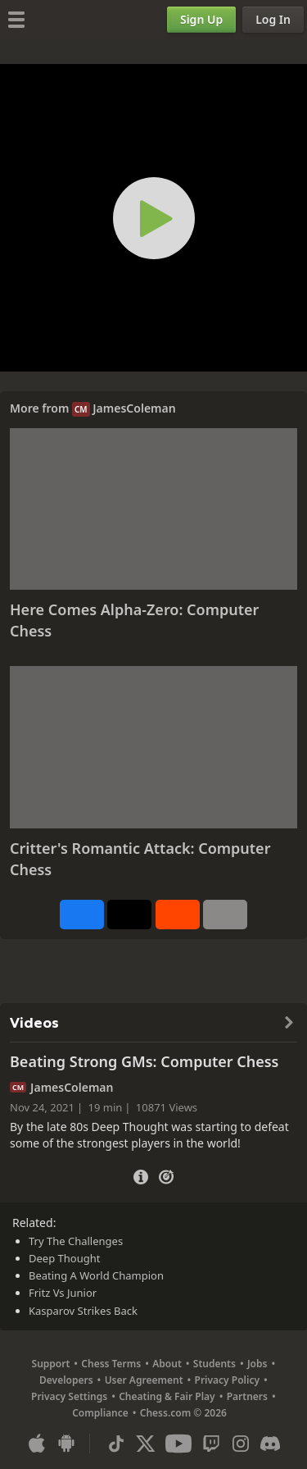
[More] (225, 914)
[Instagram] (241, 1443)
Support (51, 1364)
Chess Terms (111, 1364)
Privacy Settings (69, 1396)
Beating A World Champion (96, 1275)
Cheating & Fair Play (167, 1396)
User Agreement (144, 1380)
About (167, 1364)
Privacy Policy (227, 1380)
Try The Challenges (76, 1241)
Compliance (100, 1413)
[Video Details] (141, 1174)
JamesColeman (134, 408)
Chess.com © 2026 (183, 1413)
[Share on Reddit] (178, 914)
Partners (247, 1396)
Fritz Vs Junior (63, 1292)
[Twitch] (211, 1443)
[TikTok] (116, 1443)
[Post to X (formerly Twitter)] (129, 914)
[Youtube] (178, 1443)
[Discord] (270, 1443)
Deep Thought (64, 1258)
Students (214, 1364)
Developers (66, 1380)
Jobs (257, 1364)
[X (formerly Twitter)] (146, 1443)
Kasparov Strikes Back (83, 1310)
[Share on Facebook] (82, 914)
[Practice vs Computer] (166, 1175)
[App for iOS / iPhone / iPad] (37, 1443)
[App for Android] (66, 1443)
